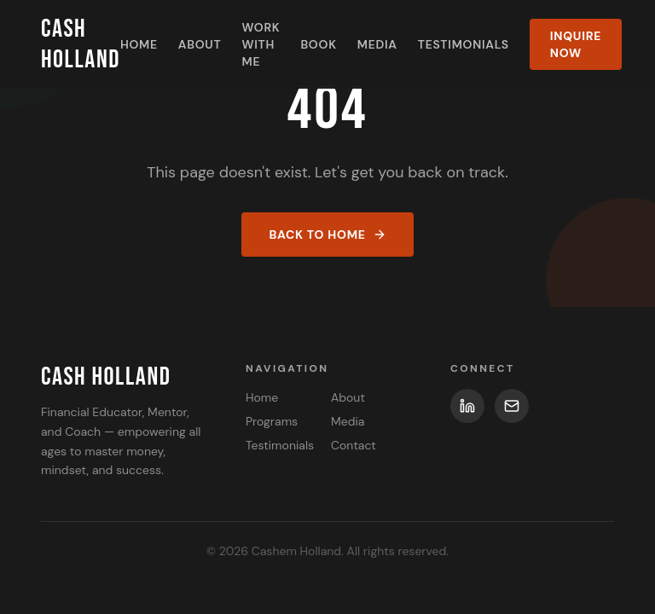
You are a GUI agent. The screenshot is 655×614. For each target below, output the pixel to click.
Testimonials (463, 44)
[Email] (512, 406)
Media (377, 44)
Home (139, 44)
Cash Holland (80, 44)
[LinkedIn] (467, 406)
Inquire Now (575, 44)
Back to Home (327, 234)
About (200, 44)
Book (318, 44)
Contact (353, 445)
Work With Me (260, 44)
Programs (272, 421)
